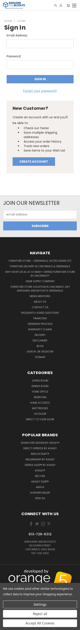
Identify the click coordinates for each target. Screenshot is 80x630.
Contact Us (40, 307)
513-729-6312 (40, 534)
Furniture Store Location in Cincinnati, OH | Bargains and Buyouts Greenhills (40, 288)
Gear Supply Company (40, 281)
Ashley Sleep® (40, 481)
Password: (14, 56)
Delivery (40, 335)
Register (48, 351)
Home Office (40, 391)
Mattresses (40, 408)
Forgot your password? (40, 91)
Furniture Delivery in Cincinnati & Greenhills (40, 266)
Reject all (40, 613)
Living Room (40, 380)
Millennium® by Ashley (40, 459)
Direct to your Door (40, 419)
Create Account (33, 161)
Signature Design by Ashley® (40, 443)
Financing (40, 318)
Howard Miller (40, 492)
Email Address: (17, 35)
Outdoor (40, 414)
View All (40, 498)
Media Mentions (40, 296)
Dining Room (40, 386)
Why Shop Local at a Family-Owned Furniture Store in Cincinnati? (40, 273)
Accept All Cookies (40, 623)
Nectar (40, 476)
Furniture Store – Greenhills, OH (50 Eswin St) (40, 261)
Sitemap (40, 357)
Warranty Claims (40, 329)
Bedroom (40, 397)
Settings (40, 604)
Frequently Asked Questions (40, 313)
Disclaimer (40, 340)
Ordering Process (40, 324)
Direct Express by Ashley (40, 448)
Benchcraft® (40, 454)
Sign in (31, 351)
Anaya (40, 487)
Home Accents (40, 403)
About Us (40, 301)
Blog (40, 346)
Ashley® (40, 470)
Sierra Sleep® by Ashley (40, 465)
